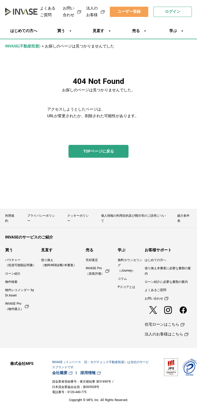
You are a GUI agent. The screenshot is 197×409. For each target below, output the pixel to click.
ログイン (172, 11)
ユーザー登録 (129, 11)
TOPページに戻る (98, 151)
